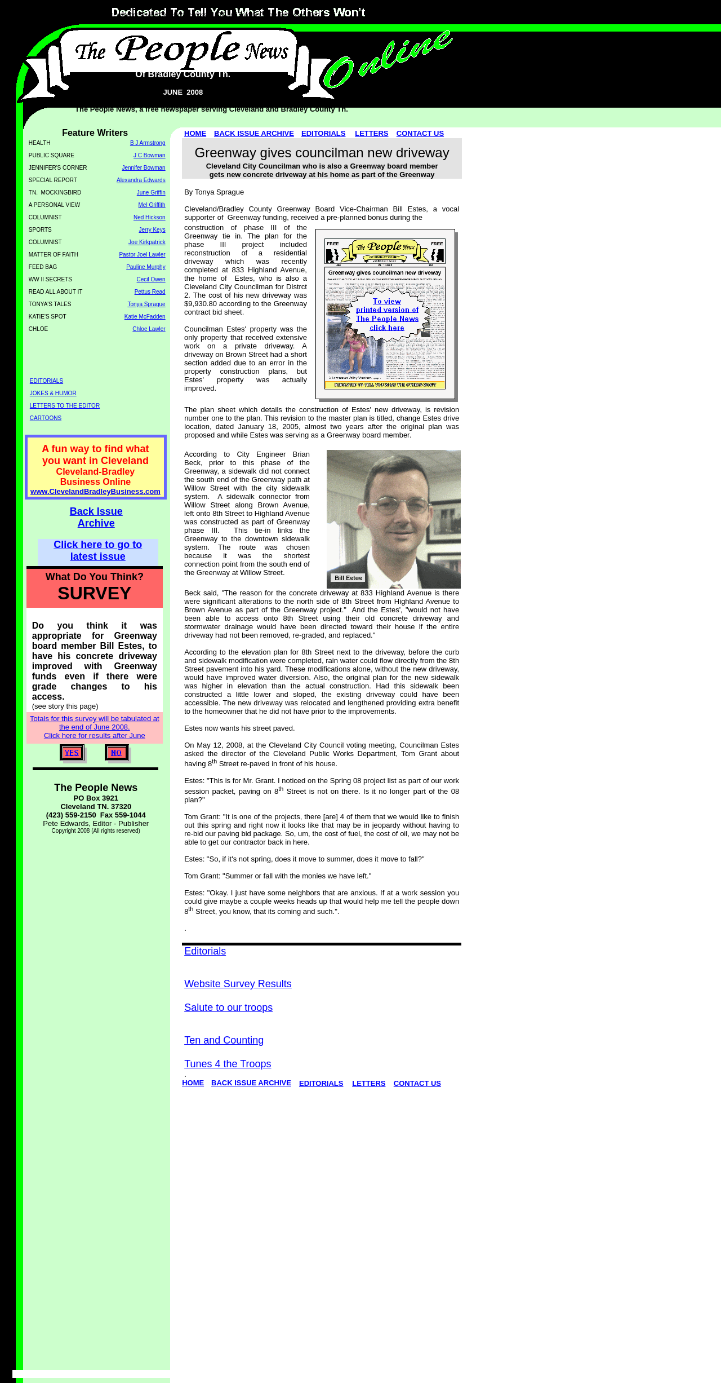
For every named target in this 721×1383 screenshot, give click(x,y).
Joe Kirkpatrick (147, 242)
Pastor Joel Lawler (142, 254)
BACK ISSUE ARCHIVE (254, 133)
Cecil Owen (151, 279)
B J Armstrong (148, 143)
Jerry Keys (152, 230)
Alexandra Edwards (141, 180)
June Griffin (151, 192)
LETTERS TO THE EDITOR (65, 406)
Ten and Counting (224, 1040)
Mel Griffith (152, 205)
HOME (195, 133)
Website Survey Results (238, 983)
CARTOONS (45, 418)
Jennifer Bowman (143, 168)
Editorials (205, 951)
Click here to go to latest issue (98, 550)
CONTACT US (420, 133)
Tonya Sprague (146, 304)
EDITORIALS (323, 133)
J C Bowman (149, 155)
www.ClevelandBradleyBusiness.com (95, 491)
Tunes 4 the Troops (227, 1064)
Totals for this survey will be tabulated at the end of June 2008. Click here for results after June (94, 727)
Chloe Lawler (148, 329)
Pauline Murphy (145, 267)
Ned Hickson (149, 217)
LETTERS (371, 133)
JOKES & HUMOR (53, 393)
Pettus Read (150, 292)
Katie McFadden (145, 316)
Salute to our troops (228, 1007)
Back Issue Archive (96, 517)
